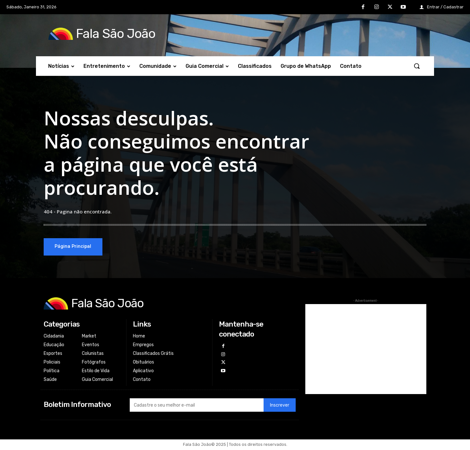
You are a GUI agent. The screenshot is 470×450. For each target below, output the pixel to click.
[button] (416, 66)
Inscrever (279, 406)
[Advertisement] (365, 349)
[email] (196, 406)
